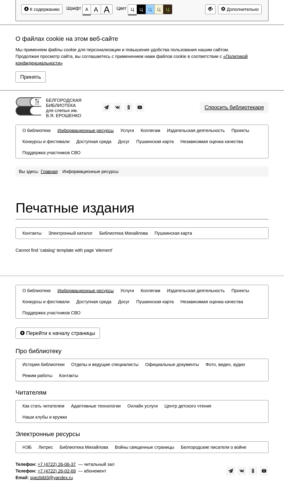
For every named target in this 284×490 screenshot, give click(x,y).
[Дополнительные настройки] (210, 9)
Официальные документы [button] (172, 364)
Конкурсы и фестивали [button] (46, 141)
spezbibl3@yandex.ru (51, 477)
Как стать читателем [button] (43, 405)
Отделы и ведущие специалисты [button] (105, 364)
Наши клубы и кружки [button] (44, 417)
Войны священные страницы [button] (144, 447)
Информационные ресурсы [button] (85, 130)
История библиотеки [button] (43, 364)
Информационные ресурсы (90, 171)
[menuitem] (36, 130)
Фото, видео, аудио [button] (225, 364)
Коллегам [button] (150, 130)
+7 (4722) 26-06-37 (57, 464)
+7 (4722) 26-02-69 (57, 470)
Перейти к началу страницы (57, 333)
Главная (49, 171)
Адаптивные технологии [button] (96, 405)
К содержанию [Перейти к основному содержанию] (41, 9)
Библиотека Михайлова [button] (123, 233)
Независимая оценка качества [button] (211, 141)
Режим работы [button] (37, 375)
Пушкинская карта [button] (155, 141)
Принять (30, 77)
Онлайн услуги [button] (142, 405)
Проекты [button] (240, 130)
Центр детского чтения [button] (187, 405)
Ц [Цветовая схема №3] (150, 9)
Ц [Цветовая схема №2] (141, 9)
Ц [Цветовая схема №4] (158, 9)
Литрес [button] (45, 447)
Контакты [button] (31, 233)
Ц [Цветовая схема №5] (167, 9)
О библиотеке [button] (36, 130)
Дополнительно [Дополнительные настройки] (240, 9)
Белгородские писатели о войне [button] (213, 447)
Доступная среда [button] (93, 141)
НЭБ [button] (27, 447)
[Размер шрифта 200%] (106, 9)
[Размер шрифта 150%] (96, 9)
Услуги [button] (127, 130)
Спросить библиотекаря (234, 107)
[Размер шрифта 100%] (86, 9)
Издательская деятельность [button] (196, 130)
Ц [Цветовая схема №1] (132, 10)
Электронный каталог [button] (70, 233)
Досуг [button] (124, 141)
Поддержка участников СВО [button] (51, 152)
